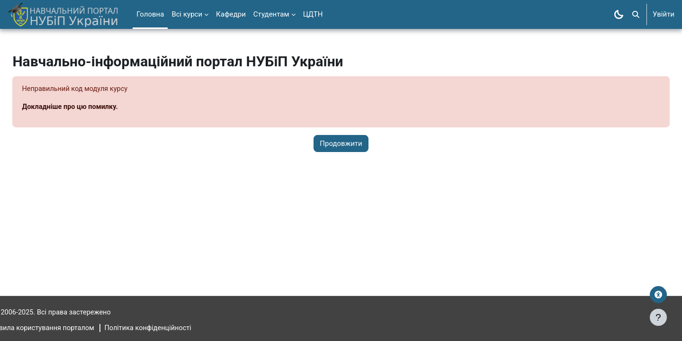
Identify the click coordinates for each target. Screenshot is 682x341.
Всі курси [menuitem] (186, 14)
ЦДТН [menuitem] (313, 14)
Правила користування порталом (63, 328)
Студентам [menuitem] (271, 14)
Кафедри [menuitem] (231, 14)
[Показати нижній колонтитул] (658, 317)
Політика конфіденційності (174, 328)
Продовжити (341, 144)
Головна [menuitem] (150, 14)
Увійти (663, 14)
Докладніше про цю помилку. (92, 107)
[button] (636, 14)
